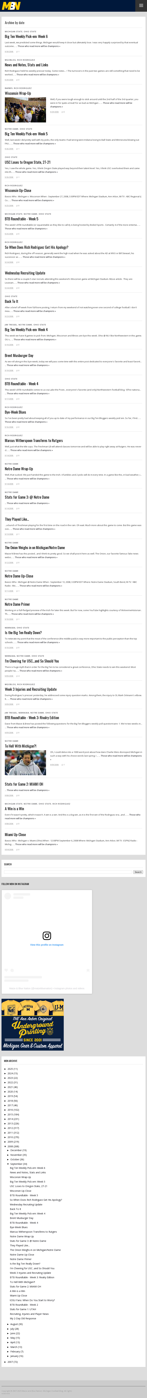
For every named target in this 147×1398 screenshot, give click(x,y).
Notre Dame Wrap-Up (22, 1236)
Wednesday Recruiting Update (26, 1204)
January (14, 1356)
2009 (11, 1141)
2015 (11, 1114)
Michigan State (13, 31)
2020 (11, 1091)
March (14, 1347)
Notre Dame (11, 129)
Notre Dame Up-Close (22, 1254)
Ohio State (30, 31)
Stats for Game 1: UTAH (23, 1309)
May (13, 1337)
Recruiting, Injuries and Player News (29, 1313)
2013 (11, 1123)
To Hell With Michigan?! (22, 1282)
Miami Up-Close (18, 1295)
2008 (11, 1146)
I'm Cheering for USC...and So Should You (32, 1268)
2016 (11, 1109)
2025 (11, 1068)
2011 (11, 1132)
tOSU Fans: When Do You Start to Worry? (32, 1300)
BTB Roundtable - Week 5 (24, 1195)
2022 (11, 1082)
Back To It (15, 1209)
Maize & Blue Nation (19, 988)
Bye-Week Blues (19, 1227)
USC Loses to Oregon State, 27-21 (28, 1186)
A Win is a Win (17, 1291)
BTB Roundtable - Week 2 (24, 1304)
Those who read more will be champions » (39, 46)
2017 (11, 1105)
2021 (11, 1087)
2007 (11, 1361)
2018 (11, 1100)
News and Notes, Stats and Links (28, 1172)
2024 (11, 1073)
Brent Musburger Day (21, 1218)
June (13, 1333)
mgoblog (10, 60)
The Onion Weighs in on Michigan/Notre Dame (35, 1250)
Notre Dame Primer (20, 1259)
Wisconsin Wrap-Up (20, 1177)
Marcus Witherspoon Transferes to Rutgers (33, 1231)
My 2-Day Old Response (23, 1318)
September (16, 1163)
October (15, 1159)
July (12, 1328)
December (16, 1150)
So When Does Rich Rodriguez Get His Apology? (36, 1199)
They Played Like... (20, 1245)
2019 (11, 1096)
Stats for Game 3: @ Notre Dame (28, 1240)
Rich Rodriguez (26, 60)
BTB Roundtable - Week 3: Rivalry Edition (32, 1277)
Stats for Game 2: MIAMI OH (25, 1286)
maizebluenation (42, 988)
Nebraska (10, 627)
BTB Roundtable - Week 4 (24, 1222)
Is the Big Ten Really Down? (25, 1263)
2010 (11, 1137)
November (16, 1154)
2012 (11, 1128)
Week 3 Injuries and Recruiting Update (30, 1272)
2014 (11, 1119)
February (15, 1351)
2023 (11, 1077)
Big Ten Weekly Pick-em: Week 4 (27, 1213)
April (13, 1342)
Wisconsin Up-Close (20, 1190)
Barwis (9, 88)
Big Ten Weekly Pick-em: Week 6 (27, 1167)
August (14, 1324)
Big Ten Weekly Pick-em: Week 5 (27, 1181)
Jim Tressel (11, 324)
